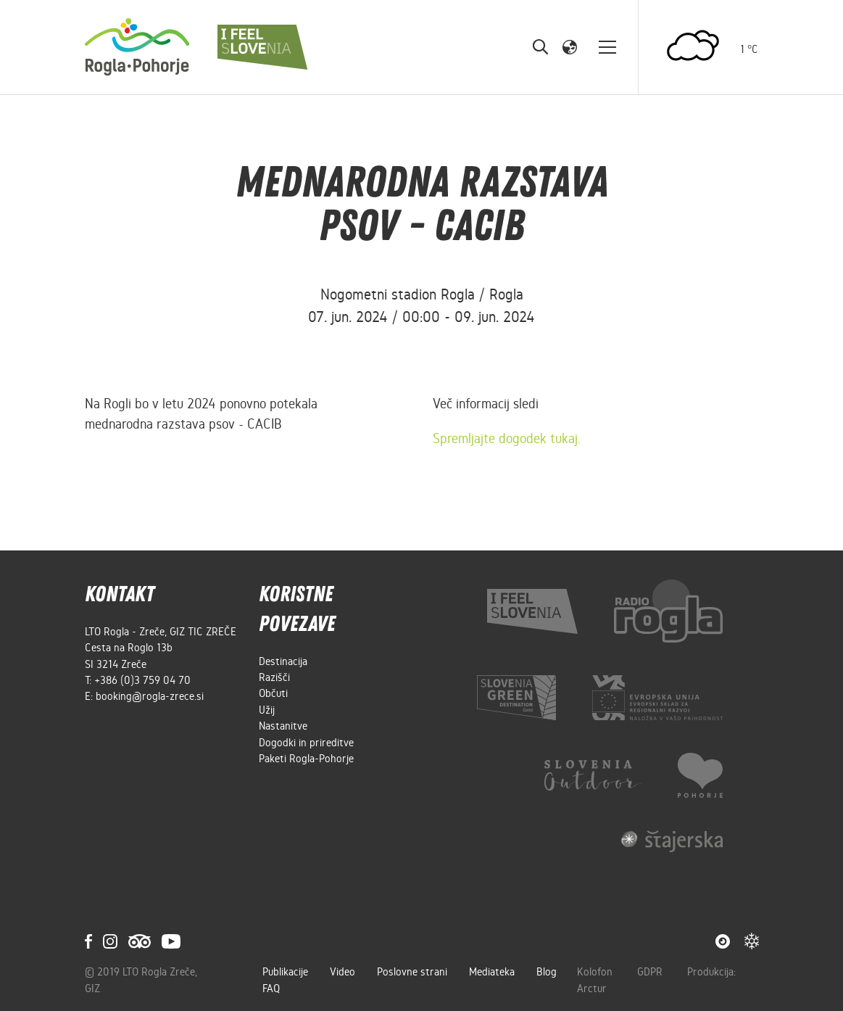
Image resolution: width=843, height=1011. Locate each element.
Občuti (273, 693)
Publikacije (285, 971)
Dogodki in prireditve (306, 742)
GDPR (651, 971)
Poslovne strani (412, 971)
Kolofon (596, 971)
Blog (546, 971)
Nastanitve (283, 726)
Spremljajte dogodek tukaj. (507, 438)
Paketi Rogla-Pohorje (306, 758)
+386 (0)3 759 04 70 (142, 680)
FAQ (271, 988)
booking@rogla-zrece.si (150, 696)
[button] (569, 46)
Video (342, 971)
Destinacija (283, 661)
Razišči (274, 677)
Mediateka (492, 971)
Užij (267, 710)
